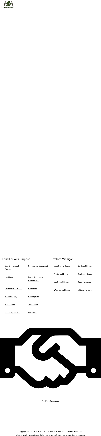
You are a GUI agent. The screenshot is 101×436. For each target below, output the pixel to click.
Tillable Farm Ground (13, 288)
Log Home (9, 277)
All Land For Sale (85, 290)
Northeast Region (85, 266)
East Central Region (62, 266)
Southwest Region (61, 282)
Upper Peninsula (84, 282)
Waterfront (32, 312)
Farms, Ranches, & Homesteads (36, 279)
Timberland (33, 304)
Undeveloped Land (12, 312)
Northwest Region (61, 274)
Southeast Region (85, 274)
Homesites (32, 288)
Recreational (10, 304)
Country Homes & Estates (12, 267)
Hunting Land (33, 296)
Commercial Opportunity (38, 266)
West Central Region (62, 290)
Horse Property (11, 296)
